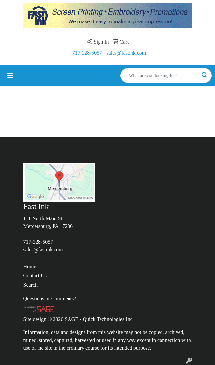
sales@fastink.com (126, 53)
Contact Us (35, 275)
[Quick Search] (159, 75)
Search (30, 285)
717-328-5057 (87, 53)
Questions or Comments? (49, 298)
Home (29, 266)
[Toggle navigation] (10, 75)
